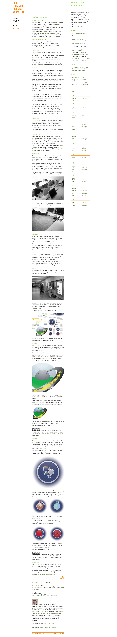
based (46, 33)
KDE (42, 45)
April (82, 116)
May (73, 100)
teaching (52, 574)
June (73, 91)
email (41, 627)
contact (15, 25)
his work (42, 609)
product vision (46, 574)
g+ (50, 627)
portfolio (15, 22)
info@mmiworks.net (38, 633)
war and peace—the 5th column (80, 54)
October (83, 124)
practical (38, 574)
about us (15, 18)
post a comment (45, 582)
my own (56, 33)
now (14, 23)
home (14, 17)
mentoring (84, 81)
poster (52, 425)
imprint (62, 633)
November (84, 126)
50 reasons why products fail (79, 69)
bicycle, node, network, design (80, 39)
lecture (83, 77)
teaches (38, 613)
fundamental (75, 79)
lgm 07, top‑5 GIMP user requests (44, 595)
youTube (43, 353)
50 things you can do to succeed (80, 67)
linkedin (54, 627)
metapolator (75, 82)
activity (42, 33)
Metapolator (35, 611)
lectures (48, 613)
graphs (60, 63)
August (83, 107)
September (84, 98)
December (84, 128)
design (50, 33)
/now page (51, 624)
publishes (55, 613)
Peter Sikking (39, 604)
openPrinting (84, 82)
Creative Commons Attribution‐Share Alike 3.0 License (47, 432)
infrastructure (85, 84)
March (73, 117)
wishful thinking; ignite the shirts (81, 58)
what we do (16, 20)
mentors (43, 613)
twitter (46, 627)
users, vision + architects (78, 70)
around (43, 64)
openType (74, 84)
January (74, 116)
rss (82, 26)
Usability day (35, 254)
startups (61, 611)
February (74, 98)
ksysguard (47, 43)
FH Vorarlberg (54, 22)
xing (58, 627)
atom (78, 26)
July (82, 136)
